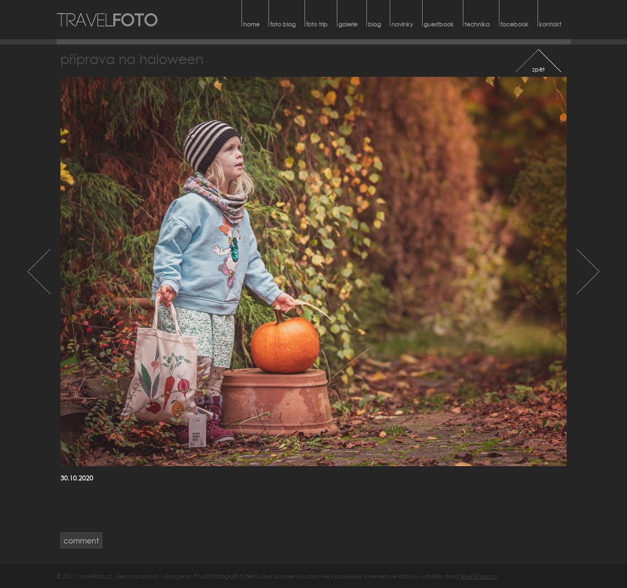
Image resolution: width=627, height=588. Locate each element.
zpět (538, 69)
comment (81, 540)
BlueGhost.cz (479, 576)
